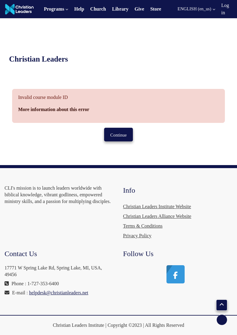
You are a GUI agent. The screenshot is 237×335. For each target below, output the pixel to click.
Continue (118, 135)
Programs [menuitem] (54, 9)
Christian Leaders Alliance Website (157, 216)
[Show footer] (221, 319)
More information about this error (53, 109)
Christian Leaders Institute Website (157, 206)
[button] (193, 9)
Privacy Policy (137, 235)
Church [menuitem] (98, 9)
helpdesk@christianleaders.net (58, 292)
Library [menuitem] (120, 9)
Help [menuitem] (79, 9)
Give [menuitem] (139, 9)
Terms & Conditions (143, 225)
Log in (225, 9)
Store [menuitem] (155, 9)
